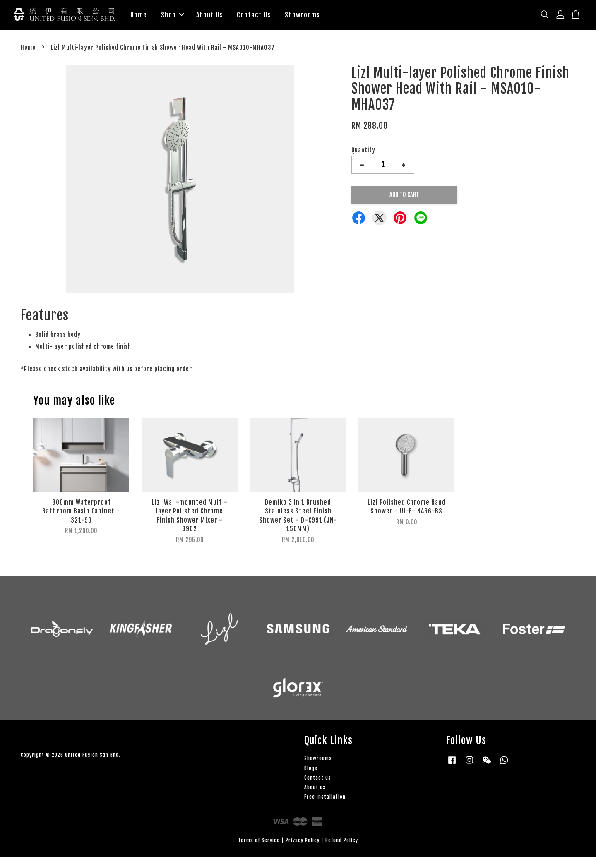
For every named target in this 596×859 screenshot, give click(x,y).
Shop (172, 16)
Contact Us (254, 16)
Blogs (310, 770)
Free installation (325, 799)
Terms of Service (259, 842)
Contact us (317, 779)
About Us (209, 16)
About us (315, 789)
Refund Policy (341, 842)
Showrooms (302, 16)
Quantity (363, 151)
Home (138, 16)
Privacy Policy (303, 842)
